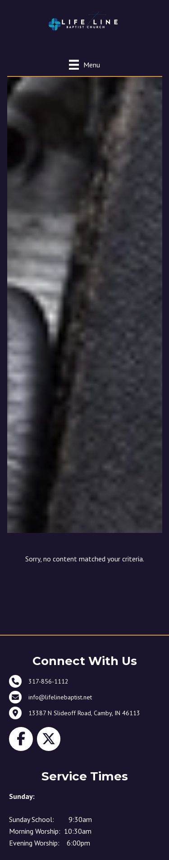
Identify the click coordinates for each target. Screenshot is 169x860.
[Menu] (84, 64)
